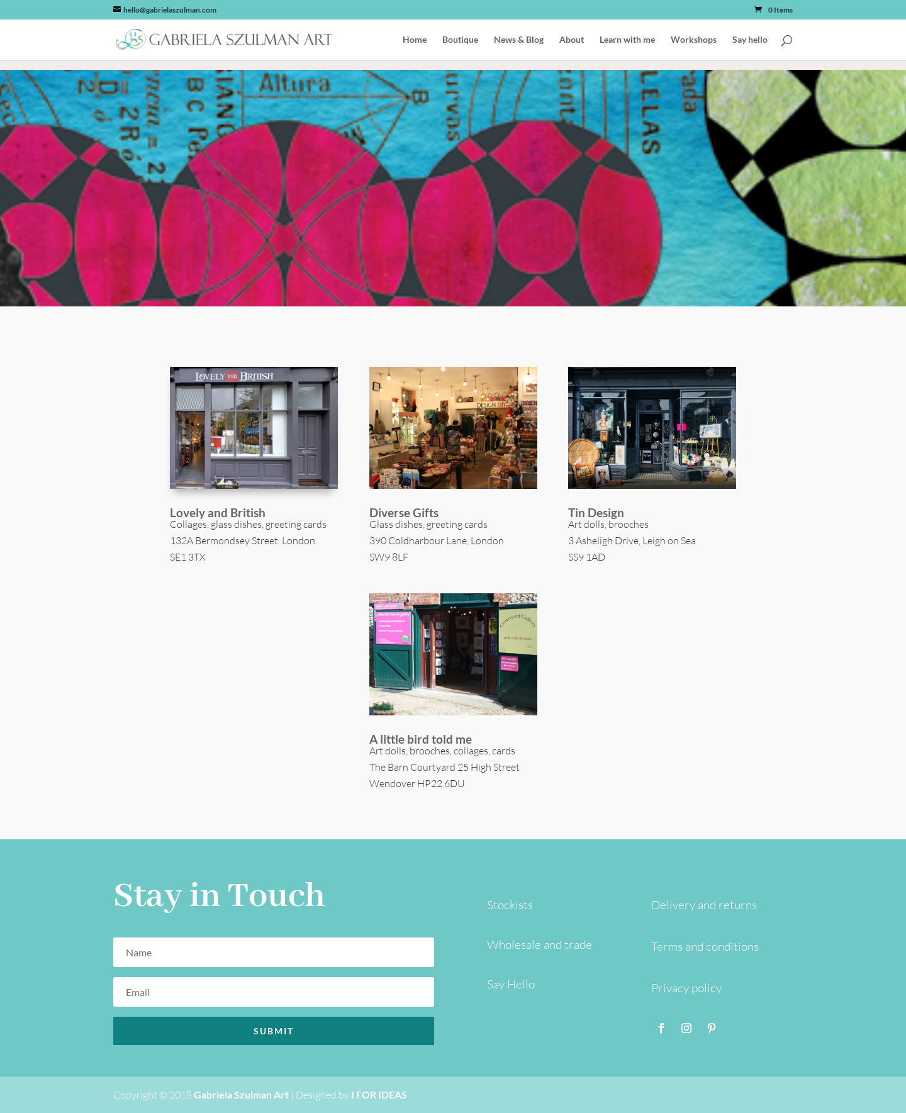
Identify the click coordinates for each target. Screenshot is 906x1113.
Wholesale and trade (539, 944)
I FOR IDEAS (379, 1094)
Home (415, 40)
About (571, 40)
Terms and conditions (705, 946)
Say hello (750, 40)
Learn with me (627, 40)
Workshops (694, 40)
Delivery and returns (704, 904)
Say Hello (511, 984)
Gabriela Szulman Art (241, 1094)
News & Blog (519, 40)
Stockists (510, 904)
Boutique (460, 40)
